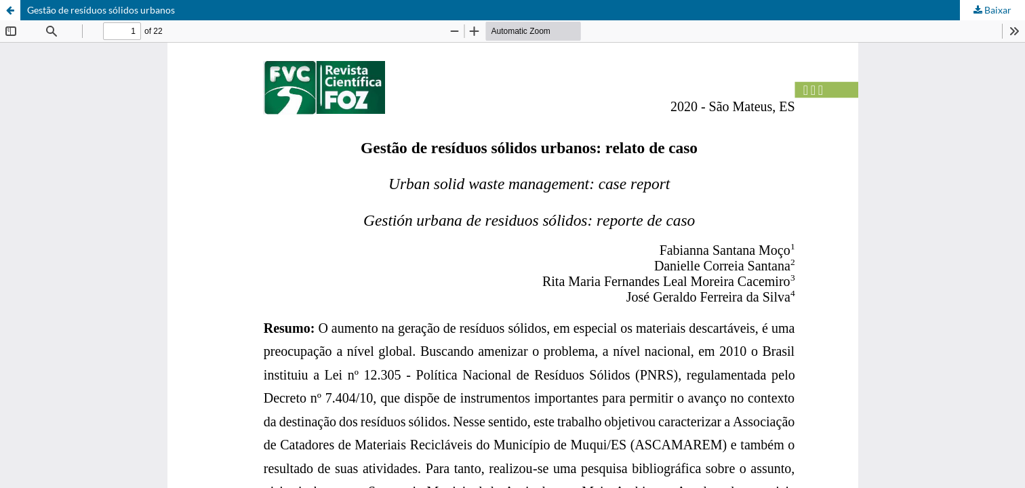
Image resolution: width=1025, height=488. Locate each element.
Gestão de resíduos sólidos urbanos (101, 10)
